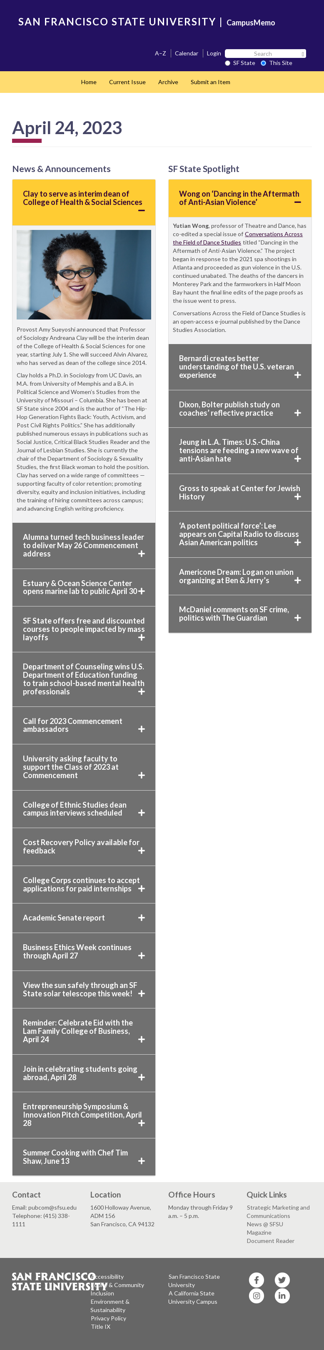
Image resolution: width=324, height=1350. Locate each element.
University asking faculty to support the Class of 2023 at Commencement (84, 767)
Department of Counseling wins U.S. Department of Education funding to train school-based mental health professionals (84, 679)
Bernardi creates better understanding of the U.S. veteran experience (240, 366)
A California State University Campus (192, 1297)
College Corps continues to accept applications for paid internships (84, 884)
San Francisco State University (194, 1280)
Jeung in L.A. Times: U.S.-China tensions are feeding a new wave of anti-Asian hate (240, 450)
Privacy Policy (108, 1318)
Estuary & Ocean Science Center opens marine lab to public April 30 (84, 587)
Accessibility (107, 1276)
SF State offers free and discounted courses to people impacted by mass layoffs (84, 629)
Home (89, 81)
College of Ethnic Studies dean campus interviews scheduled (84, 809)
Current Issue (127, 81)
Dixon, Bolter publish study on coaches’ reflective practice (240, 408)
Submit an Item (210, 81)
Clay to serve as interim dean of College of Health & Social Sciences (84, 202)
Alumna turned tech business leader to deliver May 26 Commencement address (84, 545)
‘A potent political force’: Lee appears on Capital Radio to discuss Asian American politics (240, 534)
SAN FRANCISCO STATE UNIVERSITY (117, 21)
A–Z (160, 53)
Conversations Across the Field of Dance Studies (238, 238)
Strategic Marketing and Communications (278, 1211)
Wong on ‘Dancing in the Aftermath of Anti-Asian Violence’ (240, 198)
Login (214, 53)
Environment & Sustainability (110, 1305)
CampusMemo (251, 22)
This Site (276, 62)
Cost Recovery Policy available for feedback (84, 846)
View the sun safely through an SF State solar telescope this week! (84, 989)
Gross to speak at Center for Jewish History (240, 492)
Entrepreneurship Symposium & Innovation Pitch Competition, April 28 (84, 1115)
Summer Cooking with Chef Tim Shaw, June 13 (84, 1156)
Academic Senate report (84, 917)
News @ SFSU (265, 1224)
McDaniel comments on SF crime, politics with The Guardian (240, 613)
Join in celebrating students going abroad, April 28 (84, 1073)
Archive (168, 81)
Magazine (259, 1232)
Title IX (100, 1326)
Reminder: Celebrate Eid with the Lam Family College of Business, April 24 (84, 1031)
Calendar (186, 53)
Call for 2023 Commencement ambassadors (84, 725)
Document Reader (270, 1240)
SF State (240, 62)
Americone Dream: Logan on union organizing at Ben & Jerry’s (240, 576)
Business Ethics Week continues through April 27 (84, 951)
